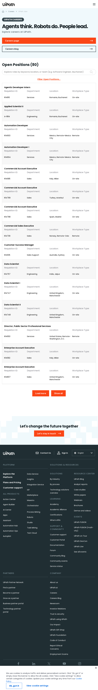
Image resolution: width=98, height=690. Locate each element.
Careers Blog (55, 598)
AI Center (7, 510)
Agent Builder (9, 504)
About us (54, 582)
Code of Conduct (58, 640)
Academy (54, 504)
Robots (30, 517)
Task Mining (32, 527)
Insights (30, 479)
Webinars (78, 500)
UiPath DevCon (80, 541)
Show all (58, 393)
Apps (5, 515)
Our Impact (55, 624)
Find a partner (9, 587)
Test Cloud (32, 533)
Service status (56, 566)
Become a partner (11, 593)
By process (55, 484)
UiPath (78, 546)
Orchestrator (33, 505)
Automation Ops (10, 531)
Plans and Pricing (12, 482)
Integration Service (35, 484)
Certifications (56, 515)
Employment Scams (59, 654)
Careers (53, 593)
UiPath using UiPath (58, 619)
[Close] (96, 674)
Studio (30, 522)
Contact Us (43, 452)
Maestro (30, 500)
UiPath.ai (54, 587)
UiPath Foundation (58, 635)
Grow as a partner (11, 598)
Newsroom (54, 603)
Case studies (79, 489)
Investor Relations (58, 608)
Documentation (57, 545)
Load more (40, 393)
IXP (28, 490)
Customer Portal (57, 540)
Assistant (7, 520)
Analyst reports (80, 484)
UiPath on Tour (80, 536)
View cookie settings (80, 672)
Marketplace (32, 495)
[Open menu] (94, 4)
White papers (80, 495)
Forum (53, 550)
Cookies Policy (62, 672)
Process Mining (33, 512)
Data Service (32, 474)
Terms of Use (32, 672)
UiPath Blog (79, 479)
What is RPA (55, 520)
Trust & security (57, 614)
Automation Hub (10, 525)
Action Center (9, 499)
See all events (80, 551)
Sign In (62, 452)
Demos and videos (82, 510)
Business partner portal (13, 603)
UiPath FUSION (80, 522)
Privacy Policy (46, 672)
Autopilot (7, 536)
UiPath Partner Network (13, 582)
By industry (55, 479)
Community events (59, 561)
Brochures (78, 505)
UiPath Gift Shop (57, 630)
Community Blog (57, 555)
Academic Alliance (58, 509)
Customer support (13, 487)
